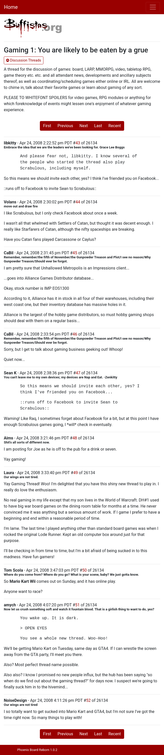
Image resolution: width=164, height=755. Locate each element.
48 (74, 438)
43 (77, 143)
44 (77, 202)
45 (75, 252)
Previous (65, 125)
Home (11, 7)
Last (98, 125)
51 (77, 605)
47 (78, 373)
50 (84, 570)
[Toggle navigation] (153, 7)
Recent (114, 125)
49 (75, 472)
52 (88, 700)
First (47, 125)
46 (75, 334)
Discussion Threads (23, 60)
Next (83, 125)
